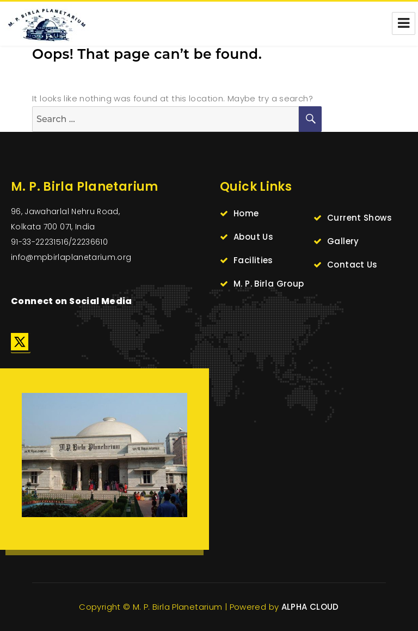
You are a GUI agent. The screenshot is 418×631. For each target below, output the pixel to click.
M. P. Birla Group (268, 283)
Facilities (253, 260)
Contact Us (352, 264)
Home (246, 213)
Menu (403, 23)
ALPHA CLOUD (310, 606)
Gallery (343, 241)
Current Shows (359, 217)
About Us (253, 236)
